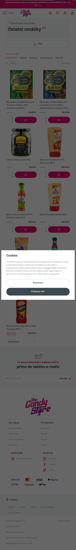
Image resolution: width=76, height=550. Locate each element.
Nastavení (38, 283)
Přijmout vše (37, 292)
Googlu (47, 268)
